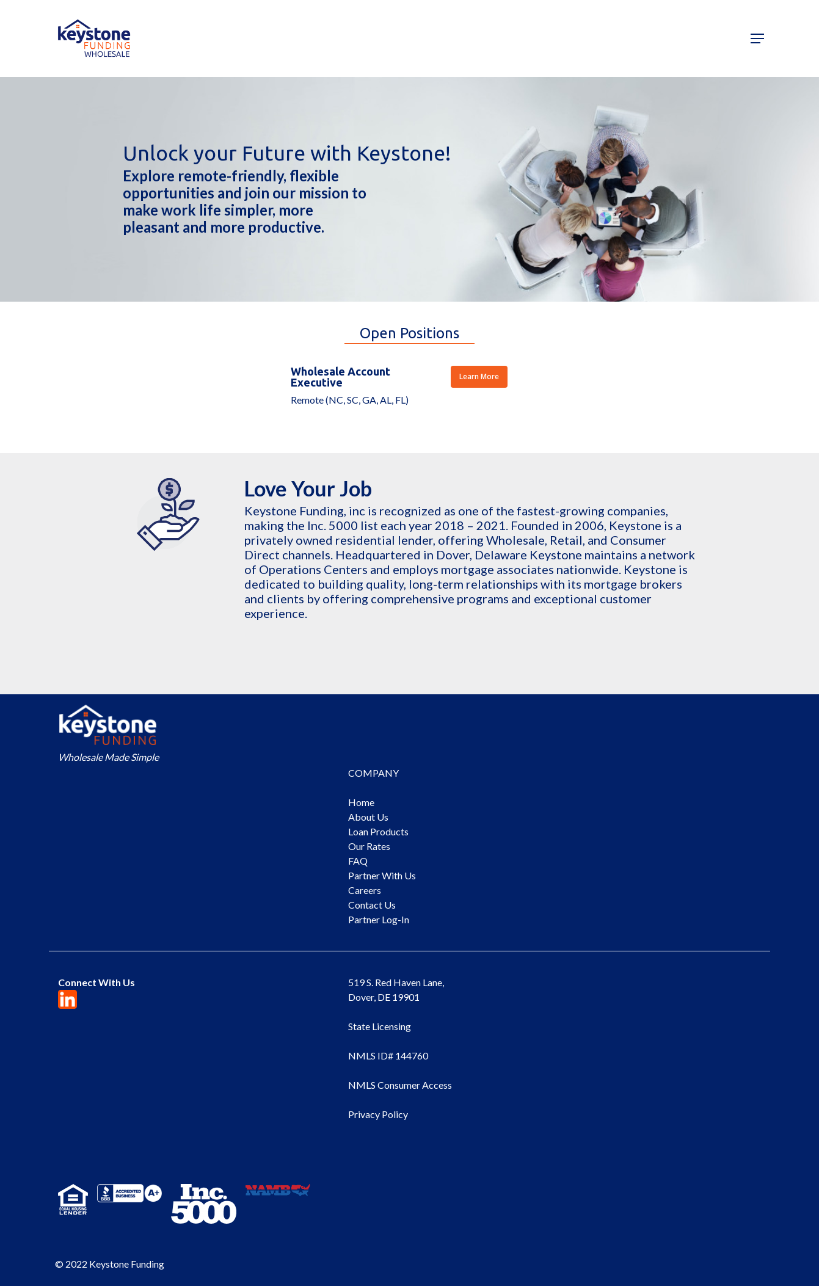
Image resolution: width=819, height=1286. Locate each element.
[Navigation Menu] (757, 38)
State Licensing (379, 1026)
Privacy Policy (378, 1114)
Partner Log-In (378, 919)
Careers (364, 890)
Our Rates (369, 846)
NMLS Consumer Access (400, 1085)
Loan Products (378, 831)
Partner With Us (382, 875)
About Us (368, 817)
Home (361, 802)
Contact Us (372, 904)
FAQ (358, 860)
